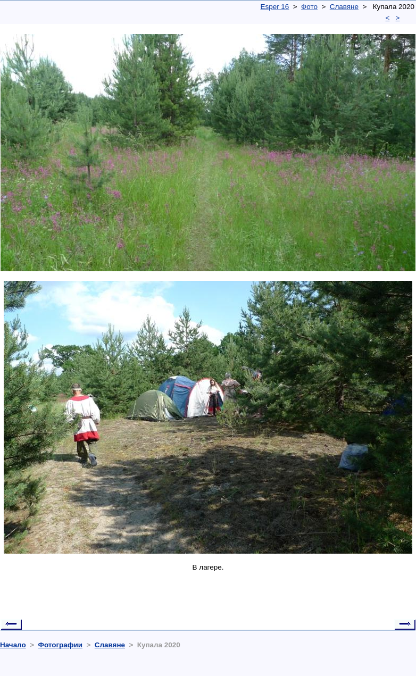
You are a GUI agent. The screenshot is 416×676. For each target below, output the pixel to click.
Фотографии (60, 645)
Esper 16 (275, 7)
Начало (13, 645)
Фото (309, 7)
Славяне (344, 7)
